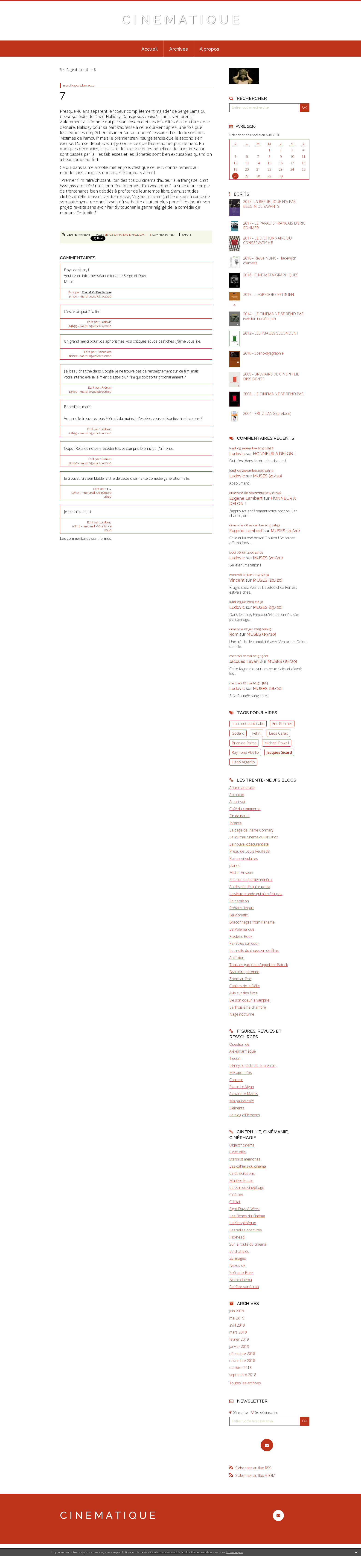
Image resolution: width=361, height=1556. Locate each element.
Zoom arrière (240, 978)
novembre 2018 (242, 1360)
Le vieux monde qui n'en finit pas (255, 893)
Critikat (234, 1201)
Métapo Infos (240, 1072)
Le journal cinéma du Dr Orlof (253, 837)
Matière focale (241, 1180)
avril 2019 (237, 1325)
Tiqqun (234, 1058)
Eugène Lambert (245, 498)
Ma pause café (241, 1100)
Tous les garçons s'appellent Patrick (258, 964)
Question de (239, 1044)
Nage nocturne (241, 1014)
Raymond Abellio (245, 752)
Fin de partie (239, 815)
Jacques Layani (244, 661)
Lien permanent (76, 234)
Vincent (237, 580)
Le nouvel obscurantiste (249, 844)
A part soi (237, 801)
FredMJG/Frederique (96, 292)
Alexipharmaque (242, 1051)
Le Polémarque (241, 929)
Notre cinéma (240, 1279)
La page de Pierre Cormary (251, 830)
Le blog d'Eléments (244, 1114)
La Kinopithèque (242, 1222)
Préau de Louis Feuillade (249, 851)
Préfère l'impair (241, 907)
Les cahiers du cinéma (247, 1166)
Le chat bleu (239, 1251)
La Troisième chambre (247, 1007)
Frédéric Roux (240, 936)
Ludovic (237, 453)
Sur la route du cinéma (247, 1244)
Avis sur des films (243, 993)
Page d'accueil (77, 69)
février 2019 (239, 1339)
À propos (209, 49)
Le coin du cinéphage (246, 1187)
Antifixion (236, 957)
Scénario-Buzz (241, 1272)
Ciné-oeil (236, 1194)
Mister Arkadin (241, 872)
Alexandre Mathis (243, 1093)
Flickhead (237, 1237)
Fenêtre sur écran (244, 1286)
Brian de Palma (244, 742)
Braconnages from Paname (252, 922)
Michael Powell (276, 742)
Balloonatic (238, 915)
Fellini (256, 733)
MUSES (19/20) (267, 607)
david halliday (134, 234)
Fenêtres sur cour (244, 943)
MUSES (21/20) (267, 475)
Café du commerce (244, 808)
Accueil (149, 49)
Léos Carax (278, 733)
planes (234, 865)
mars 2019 (238, 1332)
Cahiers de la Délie (244, 985)
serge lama (113, 234)
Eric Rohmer (282, 723)
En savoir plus (234, 1552)
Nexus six (237, 1265)
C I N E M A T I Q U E (180, 19)
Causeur (236, 1079)
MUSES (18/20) (282, 661)
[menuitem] (149, 48)
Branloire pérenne (244, 971)
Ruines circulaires (243, 858)
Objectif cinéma (241, 1145)
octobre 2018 (240, 1367)
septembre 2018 (242, 1374)
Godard (238, 733)
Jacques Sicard (279, 752)
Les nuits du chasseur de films (254, 950)
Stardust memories (244, 1159)
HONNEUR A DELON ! (274, 453)
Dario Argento (243, 762)
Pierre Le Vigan (241, 1086)
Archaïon (236, 794)
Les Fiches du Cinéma (247, 1215)
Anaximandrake (242, 787)
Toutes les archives (245, 1383)
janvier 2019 (239, 1346)
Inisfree (235, 823)
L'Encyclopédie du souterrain (253, 1065)
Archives (178, 49)
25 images (237, 1258)
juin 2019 (236, 1311)
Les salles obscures (245, 1230)
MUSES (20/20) (268, 557)
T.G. (109, 489)
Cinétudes (237, 1152)
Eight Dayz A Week (244, 1208)
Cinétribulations (242, 1173)
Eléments (236, 1108)
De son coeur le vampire (249, 1000)
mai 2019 (236, 1318)
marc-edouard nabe (248, 723)
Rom (233, 634)
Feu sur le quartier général (250, 879)
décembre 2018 (242, 1353)
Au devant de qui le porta (249, 886)
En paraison (239, 901)
